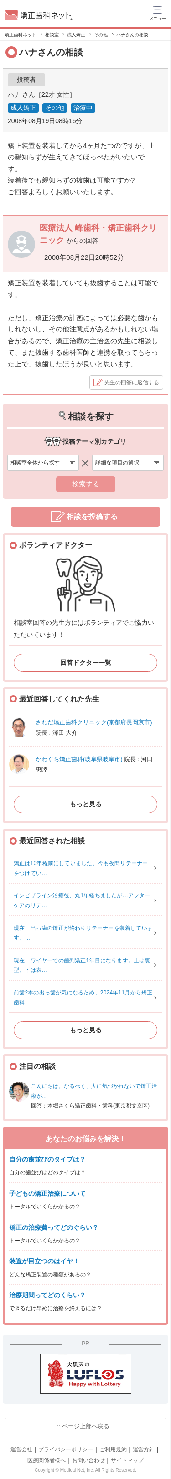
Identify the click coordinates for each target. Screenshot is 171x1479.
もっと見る (86, 804)
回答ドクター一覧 (85, 662)
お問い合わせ (88, 1460)
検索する (85, 484)
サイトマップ (127, 1460)
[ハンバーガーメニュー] (157, 13)
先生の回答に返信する (131, 382)
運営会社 (21, 1449)
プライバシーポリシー (65, 1449)
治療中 (83, 107)
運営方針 (144, 1449)
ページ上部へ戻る (85, 1426)
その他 (54, 107)
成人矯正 (23, 107)
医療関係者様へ (46, 1460)
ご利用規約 (113, 1449)
